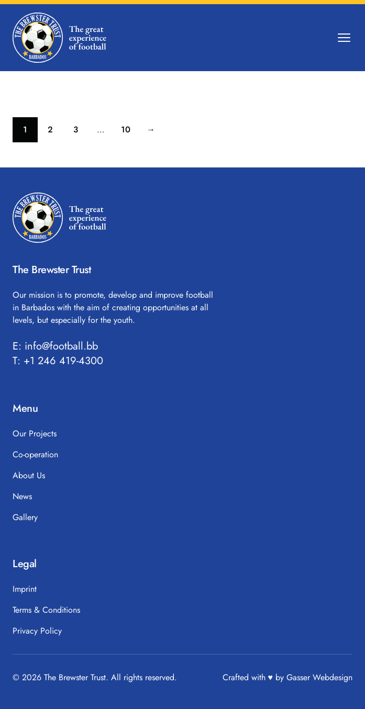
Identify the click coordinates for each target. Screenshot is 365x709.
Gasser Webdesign (319, 677)
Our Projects (35, 433)
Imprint (25, 589)
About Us (29, 475)
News (22, 496)
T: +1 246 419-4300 (58, 361)
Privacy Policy (37, 631)
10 (129, 132)
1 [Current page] (30, 132)
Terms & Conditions (46, 610)
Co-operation (35, 454)
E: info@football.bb (55, 346)
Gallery (25, 517)
